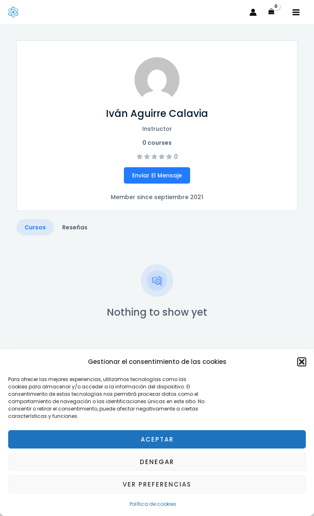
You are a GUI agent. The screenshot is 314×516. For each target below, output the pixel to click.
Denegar (157, 462)
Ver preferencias (157, 484)
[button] (302, 362)
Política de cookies (153, 503)
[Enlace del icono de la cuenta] (253, 12)
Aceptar (157, 439)
